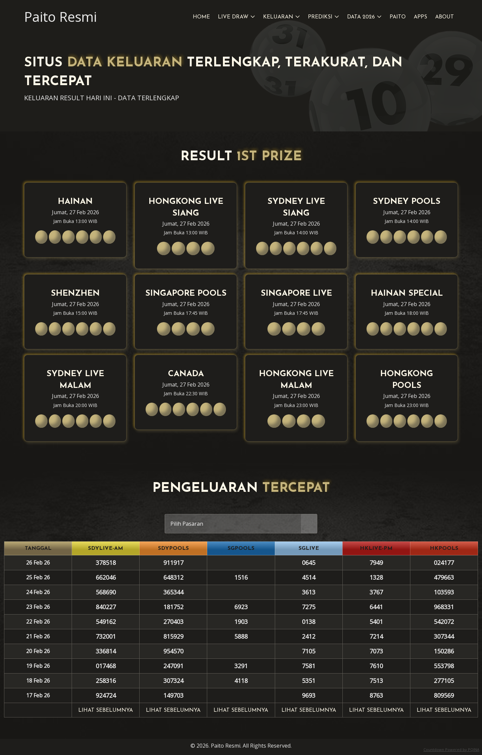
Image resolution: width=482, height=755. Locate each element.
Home (201, 17)
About (444, 17)
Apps (420, 17)
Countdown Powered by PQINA (451, 749)
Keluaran (278, 17)
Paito (398, 17)
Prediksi (320, 17)
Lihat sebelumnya (105, 710)
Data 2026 (361, 17)
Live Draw (233, 17)
